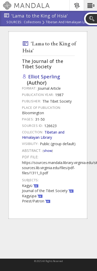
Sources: (14, 22)
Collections (32, 22)
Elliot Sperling (44, 76)
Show (47, 150)
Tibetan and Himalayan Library (69, 22)
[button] (90, 5)
